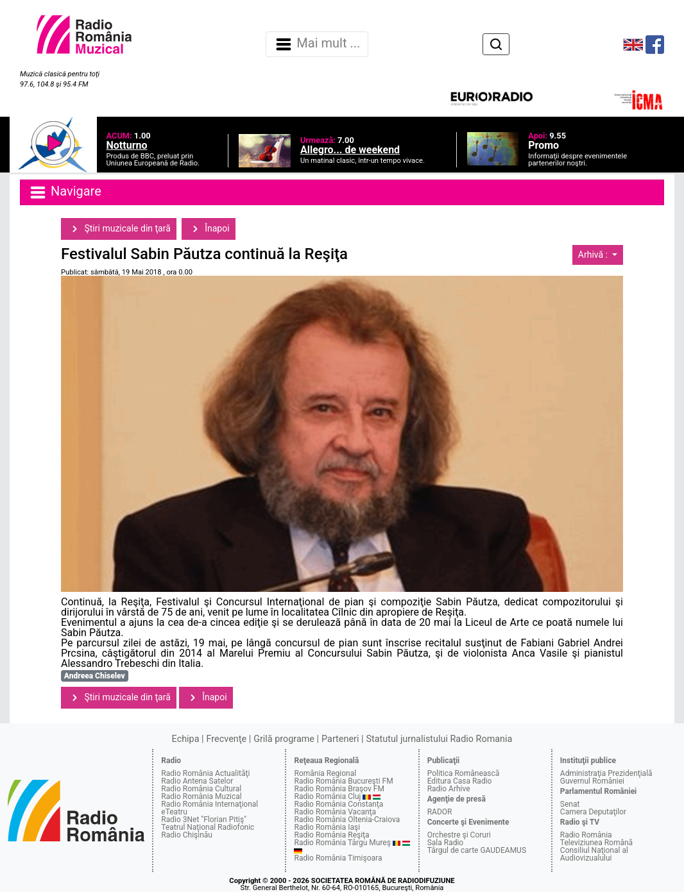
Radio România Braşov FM (339, 788)
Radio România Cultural (201, 788)
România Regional (325, 773)
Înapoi (208, 229)
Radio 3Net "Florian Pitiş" (203, 819)
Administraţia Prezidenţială (606, 773)
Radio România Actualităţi (205, 773)
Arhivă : (594, 254)
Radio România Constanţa (338, 804)
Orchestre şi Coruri (459, 834)
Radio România (586, 834)
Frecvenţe (226, 739)
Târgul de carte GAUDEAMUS (476, 850)
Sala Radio (445, 842)
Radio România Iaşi (327, 827)
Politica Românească (463, 773)
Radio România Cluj (327, 796)
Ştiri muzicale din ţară (119, 229)
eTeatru (174, 811)
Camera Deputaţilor (593, 811)
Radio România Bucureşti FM (343, 781)
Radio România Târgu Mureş (342, 842)
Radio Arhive (448, 788)
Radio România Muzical (201, 796)
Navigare (64, 192)
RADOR (439, 811)
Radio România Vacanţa (335, 811)
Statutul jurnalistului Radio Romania (439, 739)
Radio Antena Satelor (197, 781)
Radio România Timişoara (338, 858)
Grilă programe (283, 739)
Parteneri (340, 739)
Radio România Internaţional (209, 804)
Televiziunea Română (596, 842)
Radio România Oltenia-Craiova (347, 819)
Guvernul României (592, 781)
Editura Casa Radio (459, 781)
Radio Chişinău (186, 834)
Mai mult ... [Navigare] (317, 44)
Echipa (186, 739)
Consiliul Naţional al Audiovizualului (594, 854)
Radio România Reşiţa (331, 834)
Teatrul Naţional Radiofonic (207, 827)
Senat (570, 804)
